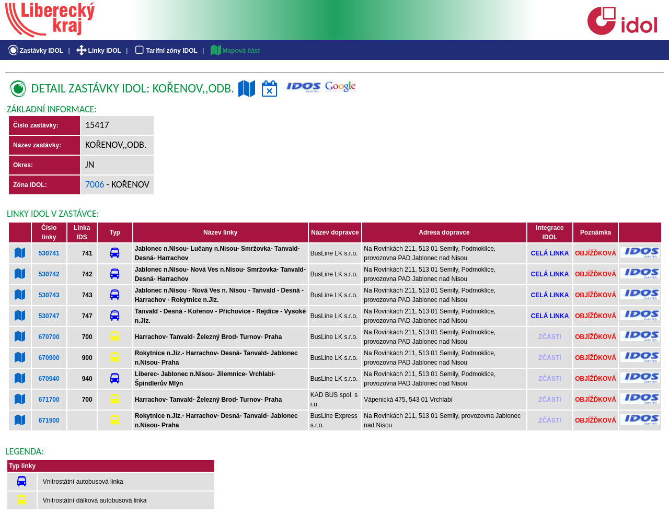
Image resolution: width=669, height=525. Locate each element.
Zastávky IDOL (34, 50)
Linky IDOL (98, 50)
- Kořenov (127, 184)
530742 (49, 274)
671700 (49, 399)
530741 (49, 253)
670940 (49, 378)
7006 (95, 184)
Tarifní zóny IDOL (165, 50)
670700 (49, 337)
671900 (49, 420)
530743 (49, 295)
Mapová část (234, 50)
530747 (49, 316)
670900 (49, 357)
